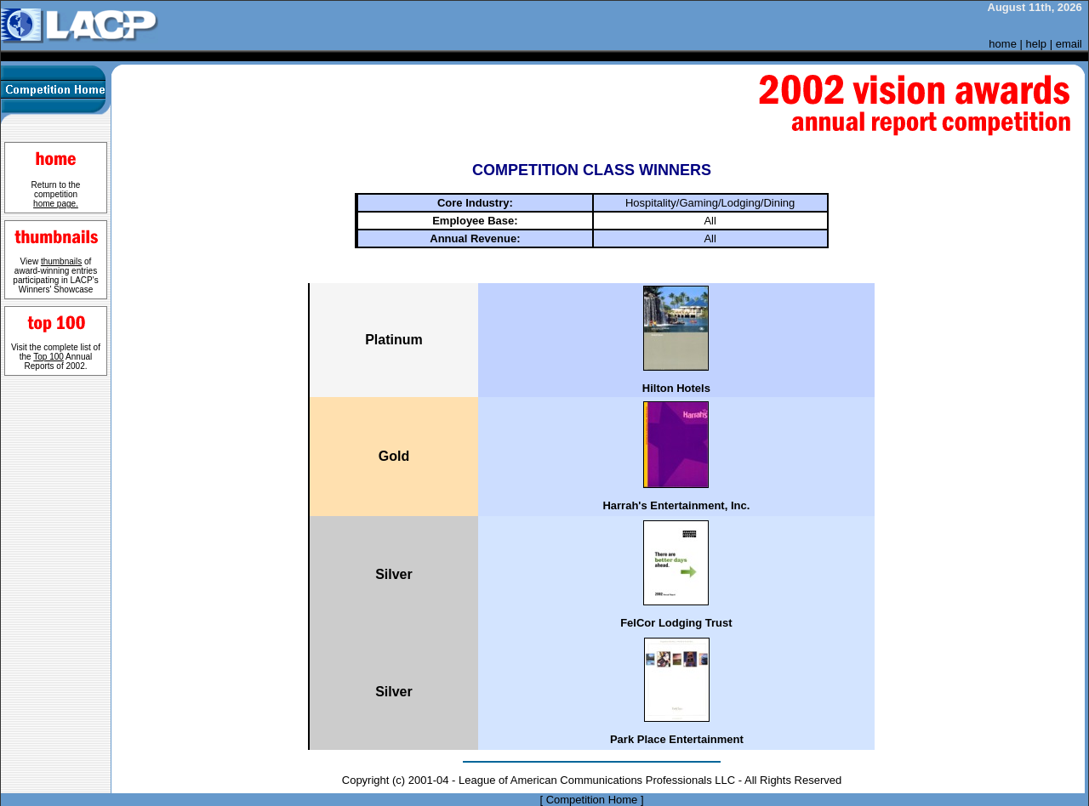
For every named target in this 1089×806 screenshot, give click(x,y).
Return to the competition (56, 194)
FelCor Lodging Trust (676, 622)
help (1036, 43)
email (1069, 43)
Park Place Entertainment (677, 739)
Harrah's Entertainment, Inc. (676, 505)
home (1003, 43)
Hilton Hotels (676, 388)
